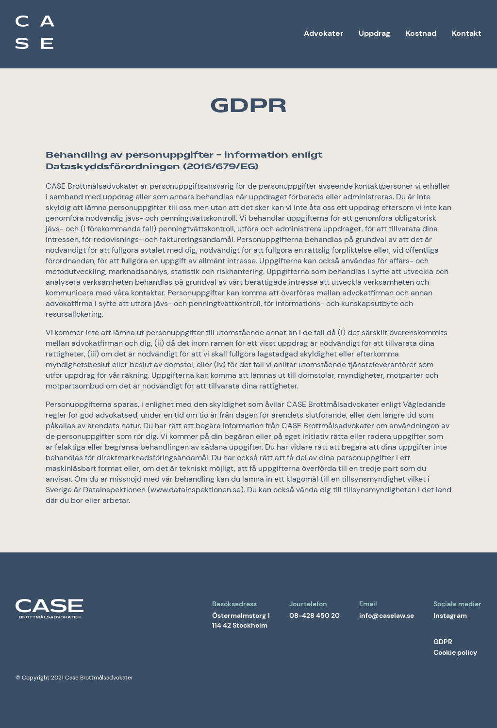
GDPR (442, 641)
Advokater (323, 33)
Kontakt (466, 33)
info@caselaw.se (386, 615)
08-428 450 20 (314, 615)
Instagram (450, 615)
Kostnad (421, 33)
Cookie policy (455, 652)
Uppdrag (374, 33)
